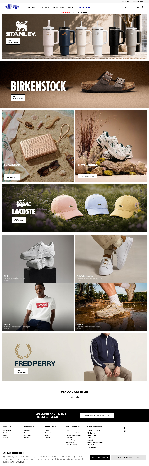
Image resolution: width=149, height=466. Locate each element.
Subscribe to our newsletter (97, 415)
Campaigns (70, 442)
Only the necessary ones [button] (128, 457)
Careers (47, 437)
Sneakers (6, 433)
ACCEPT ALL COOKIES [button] (100, 457)
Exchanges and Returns (74, 433)
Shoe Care (27, 435)
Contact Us (49, 433)
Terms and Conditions (73, 435)
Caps (26, 433)
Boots (5, 435)
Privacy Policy (70, 440)
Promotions (84, 7)
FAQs (67, 430)
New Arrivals (7, 430)
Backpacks (27, 430)
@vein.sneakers (74, 397)
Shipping (69, 437)
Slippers (5, 437)
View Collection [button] (13, 41)
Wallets (26, 437)
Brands (71, 7)
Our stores (125, 1)
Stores (47, 430)
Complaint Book (71, 444)
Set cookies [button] (18, 462)
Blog (46, 435)
